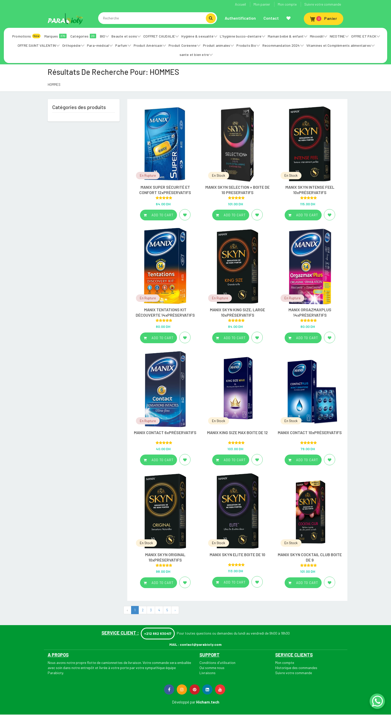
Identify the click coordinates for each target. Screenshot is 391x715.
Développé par (183, 702)
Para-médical (98, 45)
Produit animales (216, 45)
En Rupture (148, 175)
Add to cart (158, 215)
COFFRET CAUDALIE (159, 36)
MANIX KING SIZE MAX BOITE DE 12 (237, 432)
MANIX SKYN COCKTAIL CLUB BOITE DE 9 (310, 557)
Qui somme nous (211, 667)
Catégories (83, 36)
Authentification (240, 18)
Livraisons (207, 673)
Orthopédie (71, 45)
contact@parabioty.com (201, 644)
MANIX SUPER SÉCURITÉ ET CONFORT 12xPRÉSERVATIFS (165, 190)
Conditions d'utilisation (217, 662)
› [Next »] (175, 610)
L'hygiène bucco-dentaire (240, 36)
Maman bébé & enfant (286, 36)
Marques (55, 36)
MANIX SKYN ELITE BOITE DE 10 (237, 554)
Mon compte (287, 4)
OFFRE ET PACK (363, 36)
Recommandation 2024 (281, 45)
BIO (102, 36)
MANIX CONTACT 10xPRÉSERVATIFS (310, 432)
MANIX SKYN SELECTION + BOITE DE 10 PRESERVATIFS (237, 190)
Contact (271, 18)
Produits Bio (246, 45)
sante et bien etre (194, 54)
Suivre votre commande (322, 4)
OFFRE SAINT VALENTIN (37, 45)
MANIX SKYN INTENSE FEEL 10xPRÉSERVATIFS (309, 190)
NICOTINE (337, 36)
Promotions (26, 36)
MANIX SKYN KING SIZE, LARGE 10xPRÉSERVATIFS (237, 312)
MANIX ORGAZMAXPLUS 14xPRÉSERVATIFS (309, 312)
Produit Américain (148, 45)
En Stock (218, 175)
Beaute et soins (124, 36)
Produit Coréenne (183, 45)
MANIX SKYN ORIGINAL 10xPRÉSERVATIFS (165, 557)
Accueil (240, 4)
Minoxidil (316, 36)
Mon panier (262, 4)
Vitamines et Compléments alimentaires (338, 45)
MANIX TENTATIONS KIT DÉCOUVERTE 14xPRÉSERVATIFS (165, 312)
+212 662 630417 (157, 633)
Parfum (121, 45)
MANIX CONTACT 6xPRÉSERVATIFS (165, 432)
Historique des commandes (296, 667)
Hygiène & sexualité (197, 36)
